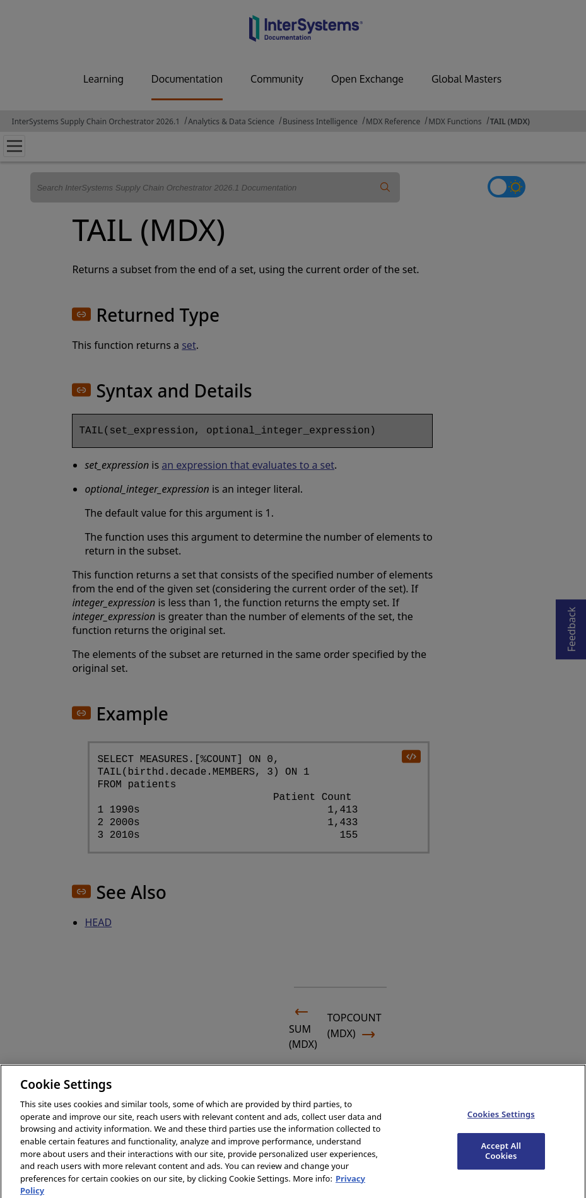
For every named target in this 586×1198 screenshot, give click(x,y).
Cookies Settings (501, 1132)
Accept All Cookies (501, 1169)
